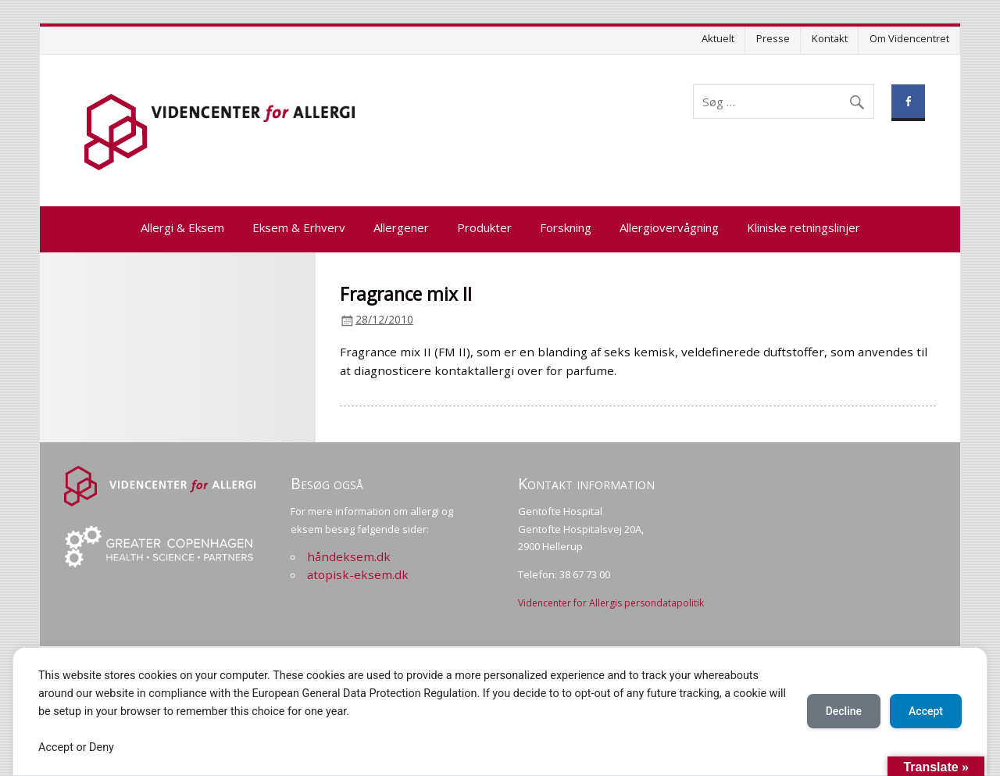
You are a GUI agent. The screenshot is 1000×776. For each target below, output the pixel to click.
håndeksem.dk (349, 556)
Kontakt (830, 38)
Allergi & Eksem (182, 227)
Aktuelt (718, 38)
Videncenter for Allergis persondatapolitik (611, 603)
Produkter (484, 227)
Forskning (565, 227)
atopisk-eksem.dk (358, 574)
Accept (926, 711)
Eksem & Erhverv (298, 227)
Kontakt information (586, 483)
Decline (844, 711)
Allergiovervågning (669, 227)
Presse (773, 38)
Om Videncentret (909, 38)
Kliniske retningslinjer (803, 227)
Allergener (401, 227)
